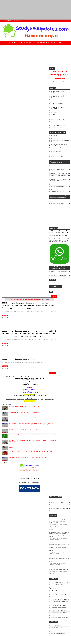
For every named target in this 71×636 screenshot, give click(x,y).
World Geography (34, 512)
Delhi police (53, 42)
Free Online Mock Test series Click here (11, 20)
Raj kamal (23, 614)
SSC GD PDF (29, 42)
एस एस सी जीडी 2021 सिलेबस (57, 128)
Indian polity (33, 507)
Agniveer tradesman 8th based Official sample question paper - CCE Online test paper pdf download (37, 300)
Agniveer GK (54, 135)
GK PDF (60, 42)
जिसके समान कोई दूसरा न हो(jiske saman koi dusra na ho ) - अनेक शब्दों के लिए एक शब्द (28, 236)
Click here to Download (25, 172)
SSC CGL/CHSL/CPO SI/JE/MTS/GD (38, 510)
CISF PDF (42, 42)
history (32, 517)
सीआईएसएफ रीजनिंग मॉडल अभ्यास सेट (38, 392)
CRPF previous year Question (38, 416)
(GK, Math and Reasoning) (25, 157)
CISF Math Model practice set (38, 376)
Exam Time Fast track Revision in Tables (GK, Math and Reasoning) (25, 173)
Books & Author (34, 498)
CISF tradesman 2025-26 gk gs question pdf (38, 349)
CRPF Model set (34, 404)
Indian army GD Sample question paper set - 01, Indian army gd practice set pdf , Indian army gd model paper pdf (38, 582)
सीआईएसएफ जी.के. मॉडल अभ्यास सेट (38, 387)
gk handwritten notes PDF (58, 119)
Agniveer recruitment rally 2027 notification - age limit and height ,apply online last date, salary (39, 339)
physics (32, 519)
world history (33, 524)
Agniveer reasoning (56, 151)
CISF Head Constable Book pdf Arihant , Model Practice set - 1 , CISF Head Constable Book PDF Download (39, 590)
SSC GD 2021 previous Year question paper (57, 108)
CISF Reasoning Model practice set (39, 378)
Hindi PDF (36, 42)
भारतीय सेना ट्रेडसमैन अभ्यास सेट (57, 191)
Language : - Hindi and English (25, 162)
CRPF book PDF (34, 410)
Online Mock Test (11, 42)
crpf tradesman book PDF (37, 427)
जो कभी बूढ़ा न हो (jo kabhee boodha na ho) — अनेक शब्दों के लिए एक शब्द (25, 208)
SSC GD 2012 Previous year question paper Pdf (20, 136)
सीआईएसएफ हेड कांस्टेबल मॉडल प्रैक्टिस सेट (39, 396)
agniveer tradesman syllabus (59, 189)
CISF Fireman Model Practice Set (39, 361)
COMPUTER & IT (34, 500)
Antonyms (33, 493)
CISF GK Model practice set (37, 364)
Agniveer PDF (21, 42)
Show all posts (41, 71)
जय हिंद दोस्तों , (25, 176)
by (25, 159)
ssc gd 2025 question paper (58, 125)
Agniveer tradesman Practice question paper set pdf (58, 166)
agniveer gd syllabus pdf (57, 156)
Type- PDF (25, 164)
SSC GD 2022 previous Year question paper (57, 111)
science (32, 522)
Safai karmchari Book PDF (37, 421)
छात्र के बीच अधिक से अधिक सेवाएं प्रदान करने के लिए (25, 261)
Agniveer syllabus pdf (56, 201)
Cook (31, 419)
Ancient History (34, 490)
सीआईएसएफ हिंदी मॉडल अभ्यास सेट (37, 394)
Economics (33, 505)
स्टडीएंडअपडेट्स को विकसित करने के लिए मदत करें (25, 257)
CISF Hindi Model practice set (38, 373)
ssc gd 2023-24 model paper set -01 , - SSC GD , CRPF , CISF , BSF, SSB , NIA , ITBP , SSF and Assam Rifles (39, 598)
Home (3, 42)
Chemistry (33, 502)
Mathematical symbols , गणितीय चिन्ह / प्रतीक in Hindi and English (24, 191)
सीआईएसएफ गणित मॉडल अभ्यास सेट (38, 384)
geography (33, 515)
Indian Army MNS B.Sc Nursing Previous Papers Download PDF (24, 185)
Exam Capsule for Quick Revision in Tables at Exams (25, 156)
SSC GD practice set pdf (57, 117)
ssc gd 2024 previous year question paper (57, 122)
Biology (32, 495)
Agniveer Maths (55, 138)
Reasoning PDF (6, 46)
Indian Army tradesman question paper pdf (59, 176)
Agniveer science (55, 154)
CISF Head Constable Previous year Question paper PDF (39, 370)
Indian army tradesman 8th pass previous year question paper (59, 180)
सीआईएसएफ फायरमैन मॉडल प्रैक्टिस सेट (38, 389)
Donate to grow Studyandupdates (25, 256)
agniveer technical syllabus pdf (38, 287)
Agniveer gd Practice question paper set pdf (58, 145)
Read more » (5, 91)
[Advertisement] (35, 10)
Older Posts (44, 150)
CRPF (47, 42)
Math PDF (14, 46)
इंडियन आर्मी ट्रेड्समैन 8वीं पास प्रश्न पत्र (58, 275)
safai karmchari (34, 430)
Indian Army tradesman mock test (60, 173)
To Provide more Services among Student (25, 260)
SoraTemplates (10, 614)
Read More (5, 89)
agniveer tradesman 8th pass (59, 186)
